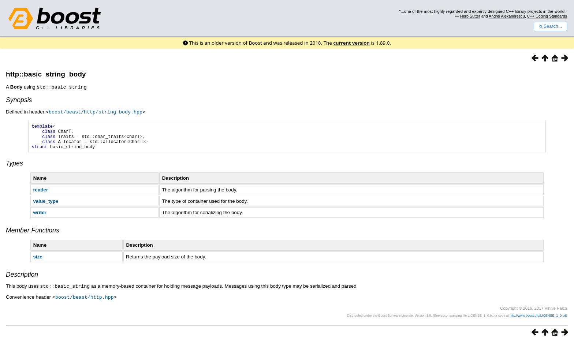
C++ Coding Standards (547, 16)
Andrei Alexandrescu (507, 16)
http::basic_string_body (46, 74)
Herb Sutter (470, 16)
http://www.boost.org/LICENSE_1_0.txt (538, 319)
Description (22, 279)
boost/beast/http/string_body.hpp (95, 111)
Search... (550, 26)
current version (351, 43)
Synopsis (19, 99)
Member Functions (32, 235)
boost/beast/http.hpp (84, 301)
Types (14, 168)
